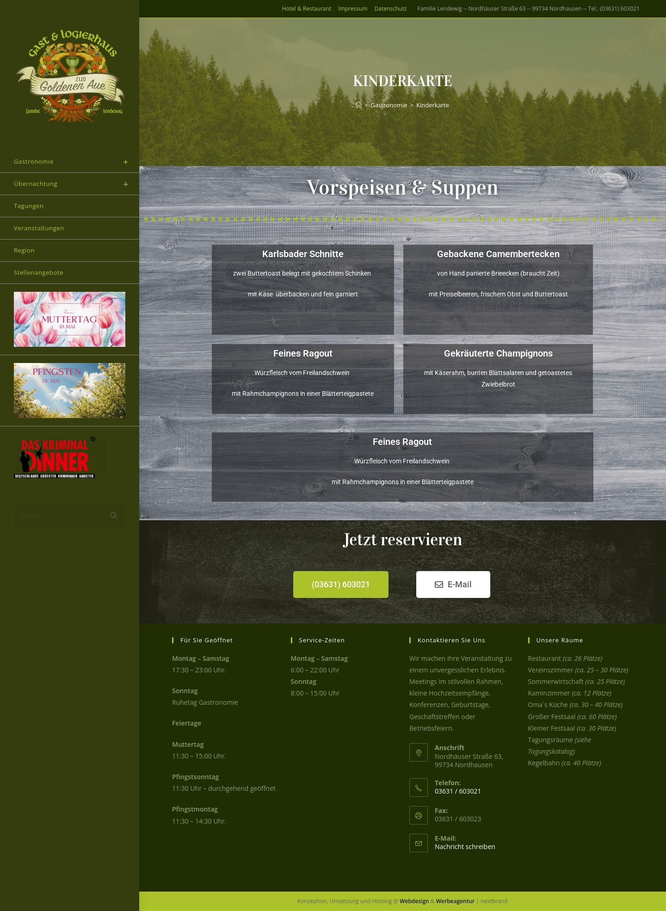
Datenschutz (391, 8)
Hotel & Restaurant (306, 8)
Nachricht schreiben (465, 846)
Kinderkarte (432, 105)
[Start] (359, 105)
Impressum (352, 8)
